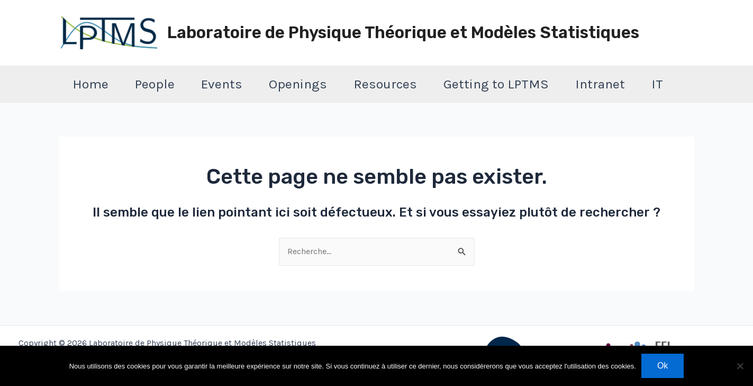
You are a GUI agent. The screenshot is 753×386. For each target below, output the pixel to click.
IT (657, 84)
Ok (662, 365)
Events (221, 84)
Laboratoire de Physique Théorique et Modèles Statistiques (403, 32)
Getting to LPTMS (496, 84)
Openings (298, 84)
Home (90, 84)
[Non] (739, 366)
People (155, 84)
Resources (385, 84)
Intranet (600, 84)
